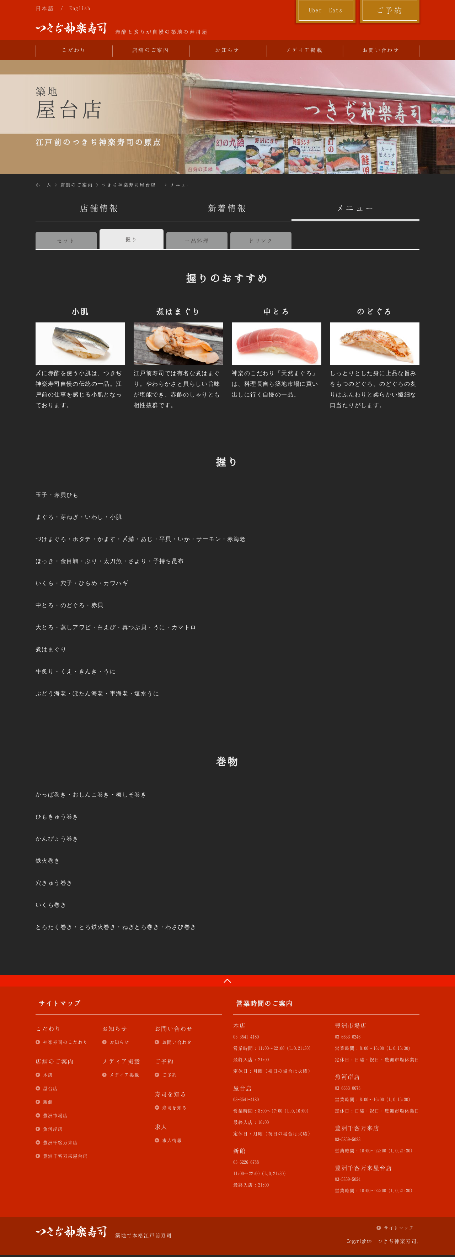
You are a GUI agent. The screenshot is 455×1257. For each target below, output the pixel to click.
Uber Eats (326, 10)
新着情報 (227, 207)
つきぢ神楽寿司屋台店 (128, 184)
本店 (48, 1074)
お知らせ (227, 50)
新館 (48, 1101)
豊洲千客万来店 (60, 1142)
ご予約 (389, 10)
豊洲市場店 (55, 1115)
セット (66, 240)
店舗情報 (99, 207)
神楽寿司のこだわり (65, 1042)
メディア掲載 (304, 50)
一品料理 (196, 240)
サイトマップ (399, 1227)
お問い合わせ (381, 50)
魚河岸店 (53, 1128)
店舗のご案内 (150, 50)
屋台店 (50, 1088)
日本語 (45, 8)
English (79, 8)
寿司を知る (174, 1107)
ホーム (44, 184)
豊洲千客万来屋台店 (65, 1155)
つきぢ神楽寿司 (71, 28)
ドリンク (260, 240)
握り (131, 239)
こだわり (73, 50)
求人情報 (172, 1140)
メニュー (181, 184)
